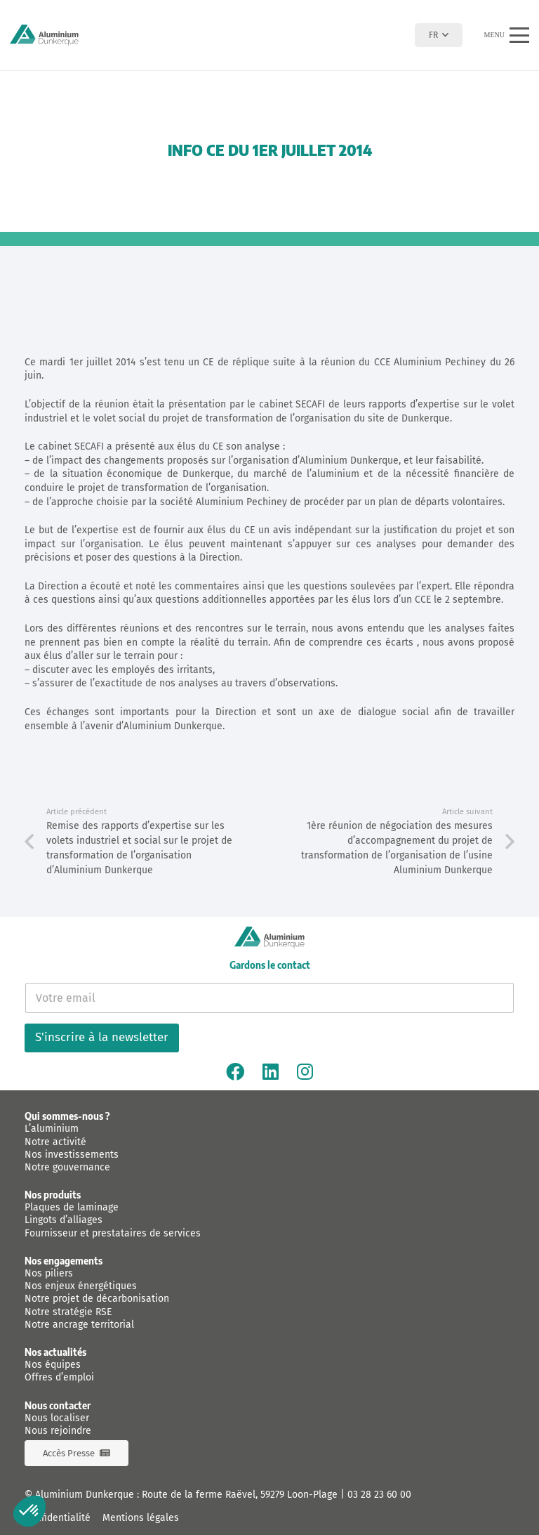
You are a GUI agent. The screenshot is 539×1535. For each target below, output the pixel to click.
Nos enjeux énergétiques (81, 1286)
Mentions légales (140, 1518)
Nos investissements (72, 1155)
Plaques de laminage (72, 1207)
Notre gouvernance (67, 1167)
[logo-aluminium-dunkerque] (44, 35)
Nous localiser (57, 1418)
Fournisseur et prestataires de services (113, 1233)
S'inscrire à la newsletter (101, 1037)
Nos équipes (53, 1365)
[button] (438, 35)
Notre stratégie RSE (68, 1312)
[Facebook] (235, 1071)
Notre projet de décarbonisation (97, 1299)
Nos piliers (49, 1273)
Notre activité (55, 1142)
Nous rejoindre (58, 1431)
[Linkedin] (270, 1071)
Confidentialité (58, 1518)
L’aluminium (52, 1129)
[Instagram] (305, 1071)
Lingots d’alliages (63, 1220)
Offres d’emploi (59, 1377)
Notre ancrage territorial (79, 1325)
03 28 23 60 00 (379, 1495)
